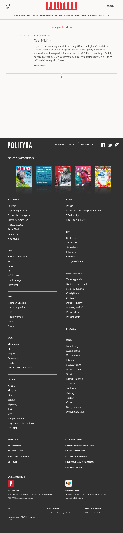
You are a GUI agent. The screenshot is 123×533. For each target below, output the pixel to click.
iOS (9, 491)
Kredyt (11, 363)
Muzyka (12, 390)
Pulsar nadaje (73, 317)
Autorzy (70, 393)
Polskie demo (73, 312)
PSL (10, 271)
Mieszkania (13, 344)
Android (16, 491)
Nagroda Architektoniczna (21, 423)
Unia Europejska (16, 308)
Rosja (10, 322)
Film (10, 395)
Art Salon (13, 428)
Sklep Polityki (73, 407)
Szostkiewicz (73, 247)
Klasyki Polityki (74, 379)
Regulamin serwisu (74, 440)
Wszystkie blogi (74, 261)
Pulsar (69, 206)
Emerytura (13, 358)
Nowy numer (19, 16)
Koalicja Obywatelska (19, 257)
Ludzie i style (73, 351)
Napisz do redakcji (16, 451)
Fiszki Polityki (72, 491)
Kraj (29, 16)
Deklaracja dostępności (76, 457)
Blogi (66, 16)
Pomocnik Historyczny (19, 215)
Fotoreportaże (73, 355)
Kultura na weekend (76, 284)
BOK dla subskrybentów (19, 457)
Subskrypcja (87, 145)
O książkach (72, 293)
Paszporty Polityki (17, 419)
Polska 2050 (14, 275)
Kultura (51, 16)
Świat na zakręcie (75, 289)
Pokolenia (92, 16)
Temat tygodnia (74, 279)
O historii (71, 298)
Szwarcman (72, 243)
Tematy (70, 398)
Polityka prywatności (75, 451)
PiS (9, 261)
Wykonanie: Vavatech (92, 513)
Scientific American (18, 220)
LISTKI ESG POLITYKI (21, 368)
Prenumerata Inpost (64, 145)
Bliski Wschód (15, 317)
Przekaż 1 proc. (74, 369)
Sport (69, 374)
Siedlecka (71, 238)
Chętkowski (72, 257)
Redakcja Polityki (16, 440)
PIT (9, 349)
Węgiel (11, 354)
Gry (10, 414)
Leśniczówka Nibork (93, 509)
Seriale (11, 400)
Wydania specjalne (17, 211)
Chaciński (71, 252)
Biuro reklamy (14, 445)
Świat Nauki (14, 229)
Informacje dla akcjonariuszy (79, 463)
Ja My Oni (13, 234)
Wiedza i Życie (15, 225)
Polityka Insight (53, 509)
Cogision (60, 513)
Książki (11, 386)
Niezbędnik (13, 239)
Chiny (11, 326)
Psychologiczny (74, 303)
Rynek (42, 16)
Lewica (11, 266)
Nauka (59, 16)
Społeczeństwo (74, 365)
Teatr (10, 409)
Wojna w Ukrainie (17, 303)
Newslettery (72, 346)
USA (10, 312)
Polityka (12, 206)
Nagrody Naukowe (76, 220)
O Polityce (12, 463)
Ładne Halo (68, 513)
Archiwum (71, 388)
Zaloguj (110, 6)
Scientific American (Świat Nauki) (84, 211)
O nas (69, 402)
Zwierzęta (71, 384)
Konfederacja (14, 280)
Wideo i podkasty (78, 16)
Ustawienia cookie (73, 468)
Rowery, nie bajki (75, 308)
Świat (35, 16)
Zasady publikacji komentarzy (79, 445)
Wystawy (12, 404)
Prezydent (13, 285)
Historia (70, 360)
